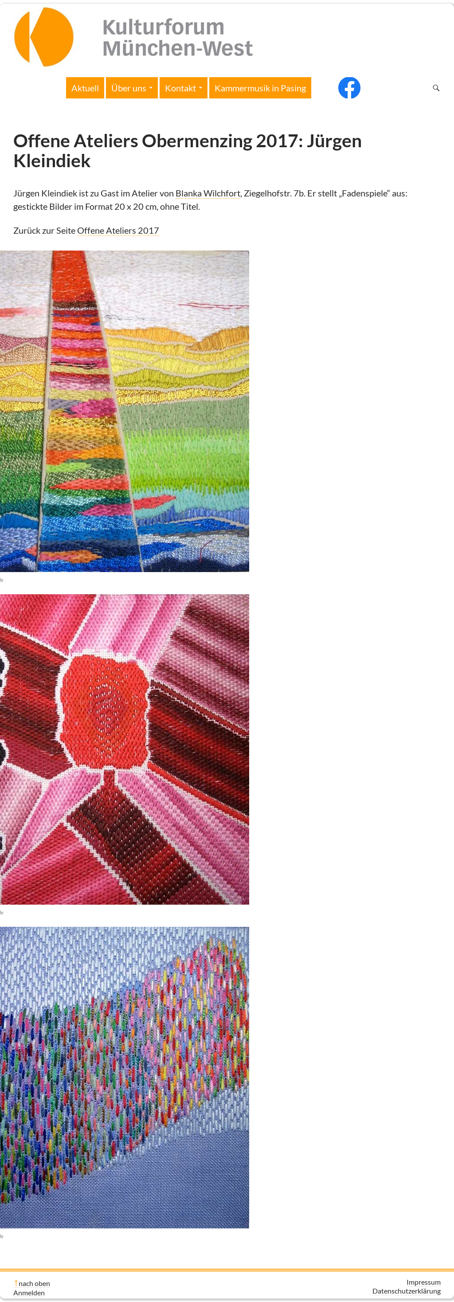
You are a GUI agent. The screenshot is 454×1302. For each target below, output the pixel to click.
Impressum (424, 1282)
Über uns (128, 87)
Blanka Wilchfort (208, 193)
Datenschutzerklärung (406, 1290)
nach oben (34, 1283)
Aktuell (85, 87)
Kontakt (180, 87)
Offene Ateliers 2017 (118, 230)
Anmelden (29, 1292)
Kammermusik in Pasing (260, 87)
